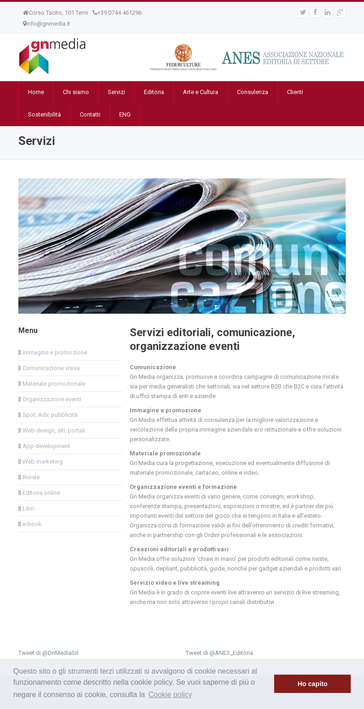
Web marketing (42, 461)
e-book (31, 524)
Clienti (295, 92)
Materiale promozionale (53, 383)
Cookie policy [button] (170, 694)
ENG (125, 114)
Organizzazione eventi (51, 399)
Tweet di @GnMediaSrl (48, 652)
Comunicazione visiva (50, 368)
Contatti (90, 114)
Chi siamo (76, 92)
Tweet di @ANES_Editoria (219, 652)
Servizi (116, 92)
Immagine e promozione (54, 352)
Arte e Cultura (200, 92)
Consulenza (252, 92)
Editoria (154, 92)
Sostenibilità (44, 114)
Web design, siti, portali (53, 430)
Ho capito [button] (313, 683)
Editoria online (40, 492)
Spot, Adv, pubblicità (49, 414)
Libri (27, 508)
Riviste (30, 477)
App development (45, 446)
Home (36, 92)
